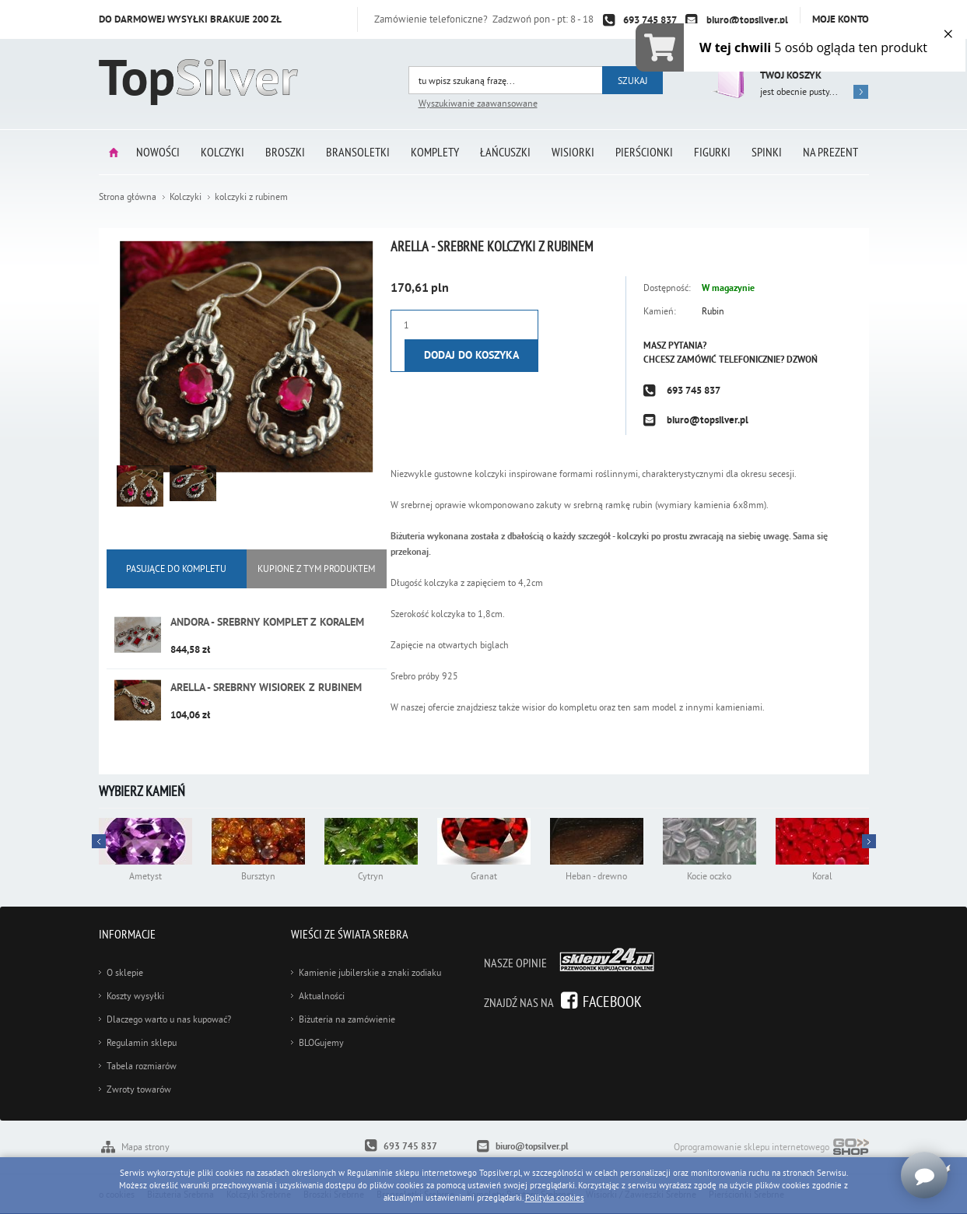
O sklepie (125, 972)
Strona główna (113, 152)
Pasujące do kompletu (176, 568)
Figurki (712, 152)
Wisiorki (573, 152)
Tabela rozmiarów (142, 1066)
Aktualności (322, 996)
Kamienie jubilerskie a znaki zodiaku (370, 972)
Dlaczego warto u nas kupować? (169, 1019)
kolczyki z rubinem (251, 196)
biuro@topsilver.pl (747, 19)
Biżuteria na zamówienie (347, 1019)
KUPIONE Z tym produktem (316, 568)
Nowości (158, 152)
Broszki (285, 152)
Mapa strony (145, 1147)
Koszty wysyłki (135, 996)
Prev (869, 841)
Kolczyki (222, 152)
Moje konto (840, 19)
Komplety (435, 152)
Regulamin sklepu (142, 1042)
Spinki (767, 152)
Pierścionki (644, 152)
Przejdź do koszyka (727, 77)
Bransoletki (358, 152)
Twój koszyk (791, 75)
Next (99, 841)
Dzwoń (802, 359)
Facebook (612, 1001)
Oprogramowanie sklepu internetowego (771, 1148)
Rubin (713, 311)
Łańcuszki (505, 152)
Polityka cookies (554, 1197)
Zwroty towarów (139, 1089)
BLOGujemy (321, 1042)
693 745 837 (650, 19)
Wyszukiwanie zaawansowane (478, 103)
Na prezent (830, 152)
